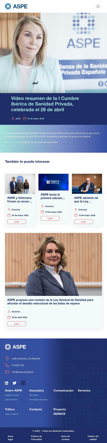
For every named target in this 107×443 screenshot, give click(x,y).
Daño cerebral (11, 414)
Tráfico (10, 409)
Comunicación (63, 390)
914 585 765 (14, 365)
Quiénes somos (12, 395)
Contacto (35, 409)
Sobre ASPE (13, 390)
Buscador (33, 395)
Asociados (36, 390)
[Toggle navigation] (98, 6)
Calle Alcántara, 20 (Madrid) (22, 358)
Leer (16, 221)
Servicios (84, 390)
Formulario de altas (38, 399)
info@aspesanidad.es (19, 372)
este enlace (14, 142)
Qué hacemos (11, 399)
